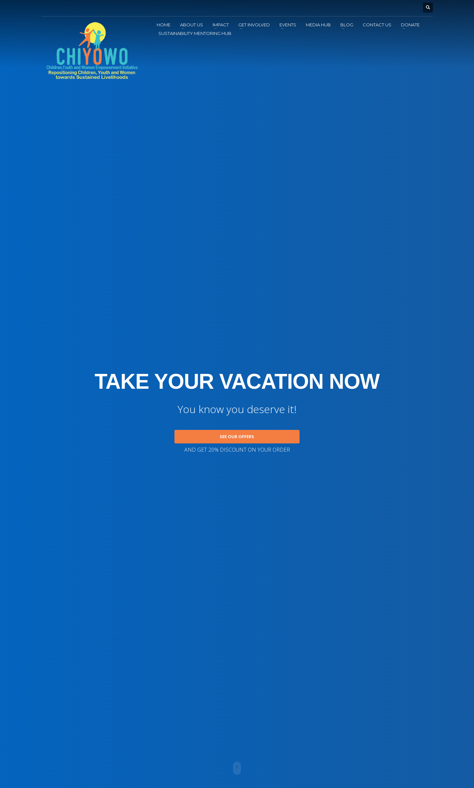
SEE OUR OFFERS (237, 436)
